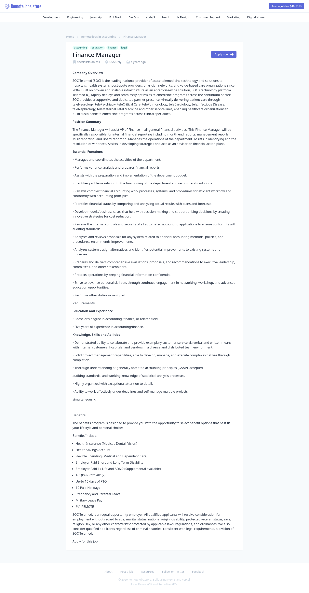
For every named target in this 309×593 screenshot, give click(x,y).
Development (51, 17)
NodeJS (150, 17)
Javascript (96, 17)
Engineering (75, 17)
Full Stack (115, 17)
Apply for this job (85, 541)
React (165, 17)
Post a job (126, 571)
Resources (147, 571)
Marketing (233, 17)
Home (70, 36)
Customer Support (208, 17)
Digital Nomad (256, 17)
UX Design (182, 17)
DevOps (133, 17)
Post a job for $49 (287, 6)
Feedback (198, 571)
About (109, 571)
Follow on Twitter (173, 571)
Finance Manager (134, 36)
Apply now (224, 54)
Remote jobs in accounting (98, 36)
